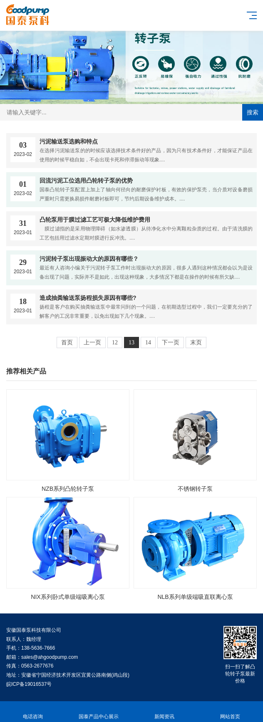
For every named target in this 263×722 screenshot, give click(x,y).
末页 (196, 342)
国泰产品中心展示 (99, 712)
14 (148, 342)
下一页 (170, 342)
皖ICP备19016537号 (29, 684)
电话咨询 (33, 712)
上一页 (92, 342)
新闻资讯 (164, 712)
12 (115, 342)
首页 (67, 342)
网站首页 (230, 712)
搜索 (252, 112)
